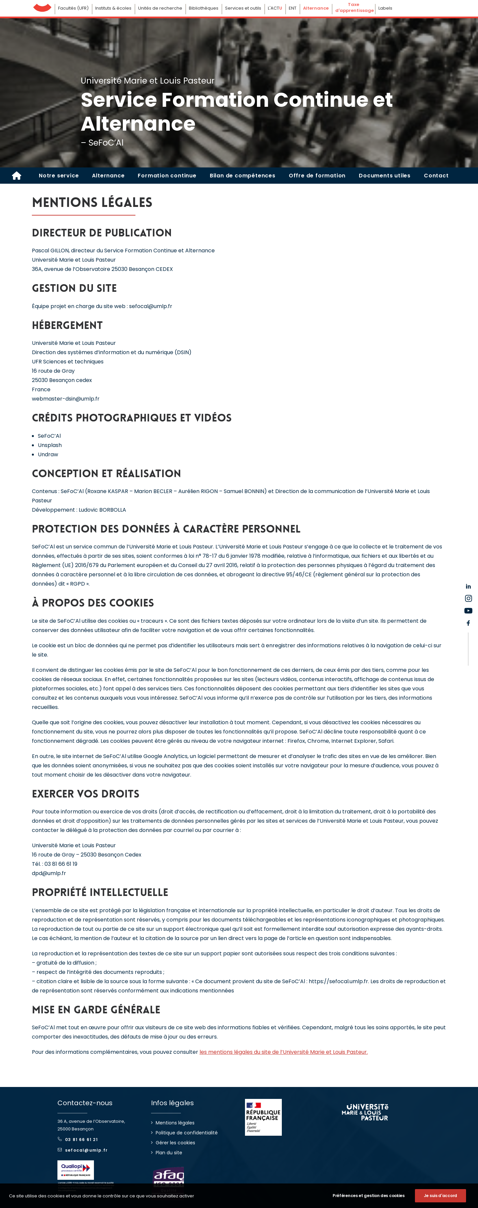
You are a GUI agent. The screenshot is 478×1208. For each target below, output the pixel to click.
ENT (292, 8)
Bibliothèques (203, 8)
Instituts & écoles (113, 8)
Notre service (59, 175)
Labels (385, 8)
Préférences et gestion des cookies (369, 1202)
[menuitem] (59, 175)
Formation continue (167, 175)
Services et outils (243, 8)
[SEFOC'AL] (16, 175)
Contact (436, 175)
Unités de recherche (160, 8)
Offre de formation (317, 175)
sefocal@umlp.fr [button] (83, 1150)
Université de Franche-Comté (42, 6)
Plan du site (169, 1152)
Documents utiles (385, 175)
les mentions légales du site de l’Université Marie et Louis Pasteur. (283, 1052)
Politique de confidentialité (187, 1132)
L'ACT (275, 8)
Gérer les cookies (175, 1142)
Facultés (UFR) (73, 8)
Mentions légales (175, 1122)
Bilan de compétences (243, 175)
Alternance (108, 175)
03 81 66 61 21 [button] (78, 1139)
